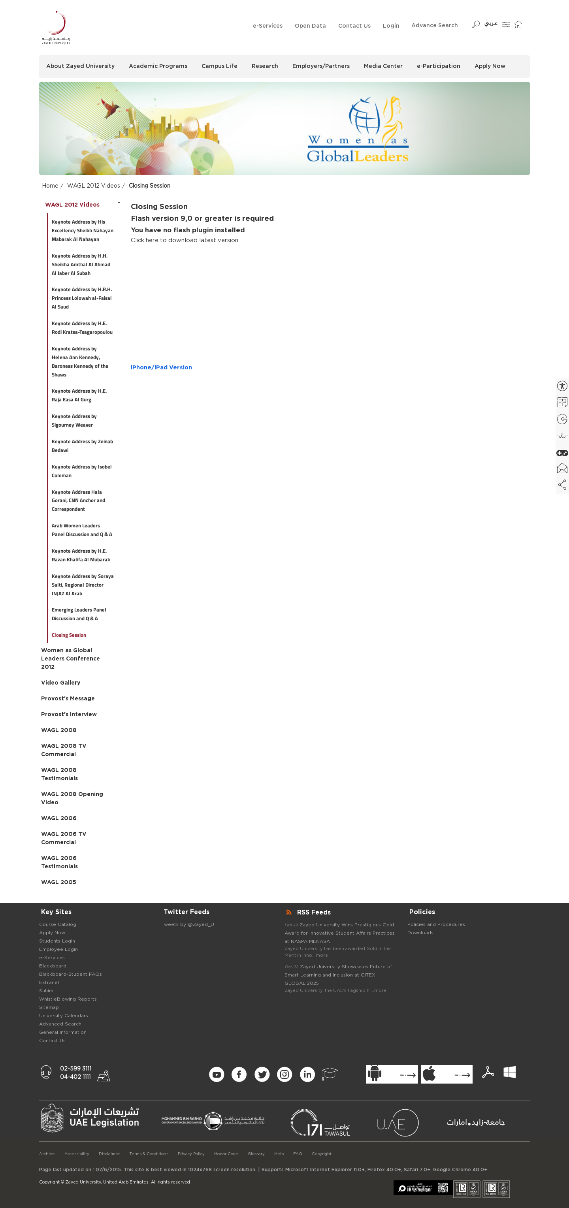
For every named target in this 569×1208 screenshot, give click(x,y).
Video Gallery (60, 683)
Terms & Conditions (148, 1154)
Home (50, 186)
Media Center (383, 66)
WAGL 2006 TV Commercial (64, 838)
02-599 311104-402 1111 (75, 1073)
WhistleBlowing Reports (68, 999)
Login (391, 26)
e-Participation (438, 66)
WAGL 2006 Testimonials (59, 862)
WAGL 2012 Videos (93, 186)
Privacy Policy (191, 1154)
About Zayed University (80, 66)
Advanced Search (60, 1024)
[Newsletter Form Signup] (157, 1075)
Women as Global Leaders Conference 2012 (70, 659)
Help (279, 1154)
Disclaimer (109, 1154)
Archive (47, 1154)
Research (265, 66)
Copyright (322, 1154)
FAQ (297, 1154)
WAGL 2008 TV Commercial (64, 750)
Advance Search (434, 25)
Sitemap (49, 1007)
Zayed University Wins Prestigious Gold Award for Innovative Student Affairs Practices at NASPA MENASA (339, 933)
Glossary (256, 1154)
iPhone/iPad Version (161, 368)
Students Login (57, 941)
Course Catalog (57, 924)
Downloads (420, 932)
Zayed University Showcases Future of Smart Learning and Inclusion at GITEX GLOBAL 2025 (338, 975)
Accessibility (76, 1154)
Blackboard (52, 965)
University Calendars (63, 1015)
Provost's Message (68, 699)
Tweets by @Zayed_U (188, 924)
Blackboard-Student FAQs (70, 974)
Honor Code (226, 1154)
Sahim (46, 990)
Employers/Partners (321, 66)
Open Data (310, 26)
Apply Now (490, 66)
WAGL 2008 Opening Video (72, 798)
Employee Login (58, 949)
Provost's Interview (69, 714)
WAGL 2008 (59, 730)
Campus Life (219, 66)
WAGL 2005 (58, 882)
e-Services (268, 26)
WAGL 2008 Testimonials (59, 774)
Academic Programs (158, 66)
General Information (63, 1032)
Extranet (49, 982)
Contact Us (354, 26)
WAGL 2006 (59, 818)
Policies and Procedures (436, 924)
